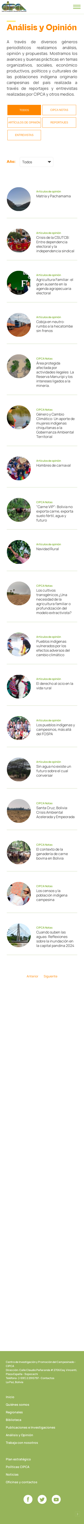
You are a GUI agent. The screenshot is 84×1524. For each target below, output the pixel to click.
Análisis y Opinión (19, 1435)
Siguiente (50, 976)
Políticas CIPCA (17, 1467)
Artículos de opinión (24, 122)
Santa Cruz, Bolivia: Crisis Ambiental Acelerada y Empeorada (55, 812)
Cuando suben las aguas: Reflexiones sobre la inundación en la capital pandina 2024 (55, 939)
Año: (11, 161)
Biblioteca (13, 1420)
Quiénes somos (17, 1404)
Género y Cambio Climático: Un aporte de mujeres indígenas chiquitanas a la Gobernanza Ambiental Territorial (55, 425)
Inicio (10, 1397)
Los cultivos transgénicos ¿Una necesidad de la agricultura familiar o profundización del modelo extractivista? (53, 601)
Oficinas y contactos (21, 1482)
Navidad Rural (47, 549)
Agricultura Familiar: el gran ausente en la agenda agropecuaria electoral (54, 286)
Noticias (12, 1474)
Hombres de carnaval (53, 465)
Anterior (32, 976)
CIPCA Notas (59, 110)
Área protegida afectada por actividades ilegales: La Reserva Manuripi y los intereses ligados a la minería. (55, 374)
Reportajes (59, 122)
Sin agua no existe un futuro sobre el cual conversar (53, 771)
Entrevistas (24, 135)
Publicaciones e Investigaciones (30, 1427)
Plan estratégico (18, 1459)
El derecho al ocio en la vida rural (54, 685)
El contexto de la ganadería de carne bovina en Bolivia (52, 853)
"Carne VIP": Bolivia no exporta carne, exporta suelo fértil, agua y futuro (54, 513)
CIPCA (14, 6)
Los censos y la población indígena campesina (51, 895)
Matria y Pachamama (53, 196)
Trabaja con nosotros (22, 1442)
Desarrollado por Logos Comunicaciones (77, 1514)
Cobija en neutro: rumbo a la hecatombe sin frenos (54, 326)
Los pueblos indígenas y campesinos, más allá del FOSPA (55, 729)
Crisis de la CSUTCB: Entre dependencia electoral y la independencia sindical (55, 244)
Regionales (14, 1412)
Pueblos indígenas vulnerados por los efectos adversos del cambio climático (53, 648)
